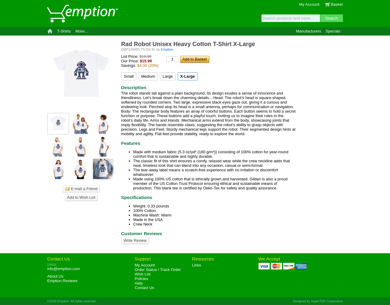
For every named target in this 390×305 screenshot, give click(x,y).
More (81, 31)
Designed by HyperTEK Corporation (318, 301)
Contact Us (58, 258)
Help (139, 283)
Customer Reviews (141, 233)
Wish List (143, 274)
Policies (141, 278)
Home (50, 31)
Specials (332, 31)
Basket (337, 4)
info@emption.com (63, 268)
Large (168, 76)
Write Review (135, 240)
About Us (55, 276)
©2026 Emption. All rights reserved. (72, 301)
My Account (309, 4)
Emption (82, 13)
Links (196, 265)
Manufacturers (308, 31)
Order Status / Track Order (158, 269)
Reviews (62, 281)
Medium (148, 76)
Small (129, 76)
